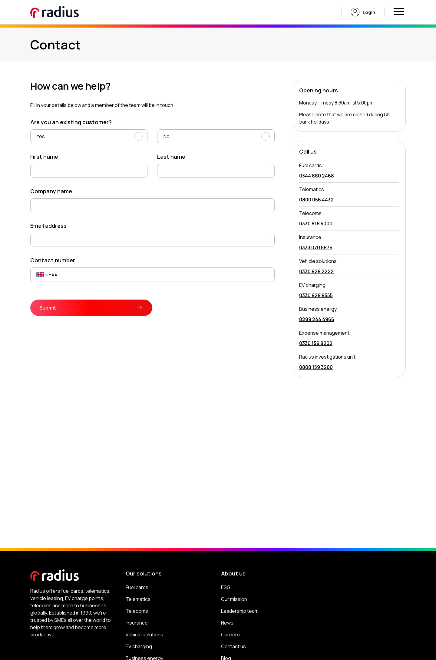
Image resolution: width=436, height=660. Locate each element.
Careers (230, 634)
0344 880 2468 (316, 175)
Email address (48, 225)
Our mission (234, 599)
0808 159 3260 (316, 367)
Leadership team (240, 611)
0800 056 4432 (316, 199)
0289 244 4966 (316, 319)
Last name (171, 156)
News (227, 622)
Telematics (138, 599)
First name (44, 156)
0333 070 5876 (315, 247)
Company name (51, 191)
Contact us (233, 646)
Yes (41, 136)
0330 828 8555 (316, 295)
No (167, 136)
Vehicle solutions (144, 634)
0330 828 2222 (316, 271)
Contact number (52, 260)
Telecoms (137, 611)
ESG (225, 587)
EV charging (139, 646)
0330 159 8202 (315, 343)
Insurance (137, 622)
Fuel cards (137, 587)
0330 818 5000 (315, 223)
